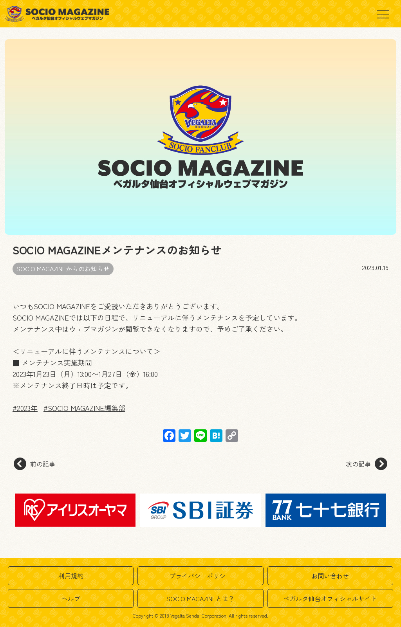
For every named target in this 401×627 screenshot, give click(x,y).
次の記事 (366, 464)
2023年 (27, 408)
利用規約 (70, 575)
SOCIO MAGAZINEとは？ (200, 598)
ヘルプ (70, 598)
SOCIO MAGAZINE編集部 (86, 408)
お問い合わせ (330, 575)
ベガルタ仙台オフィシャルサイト (330, 598)
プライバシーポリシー (200, 575)
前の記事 (34, 464)
